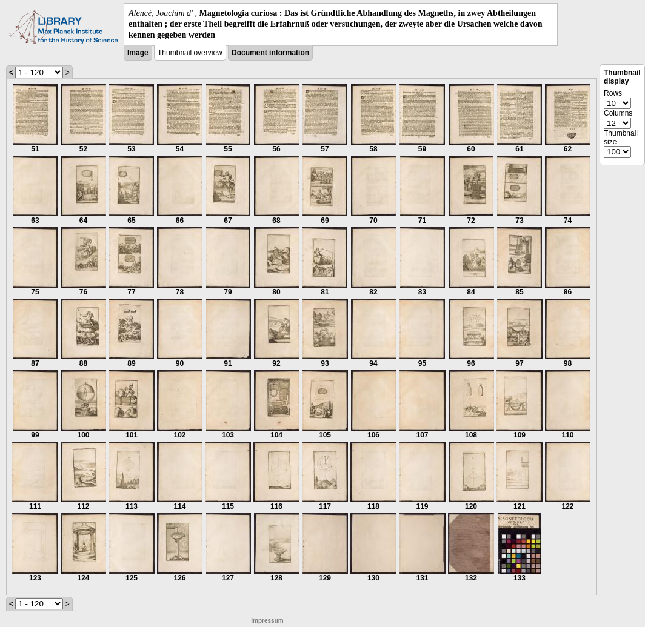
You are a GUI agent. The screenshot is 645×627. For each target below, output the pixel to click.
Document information (270, 52)
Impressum (267, 620)
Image (138, 52)
